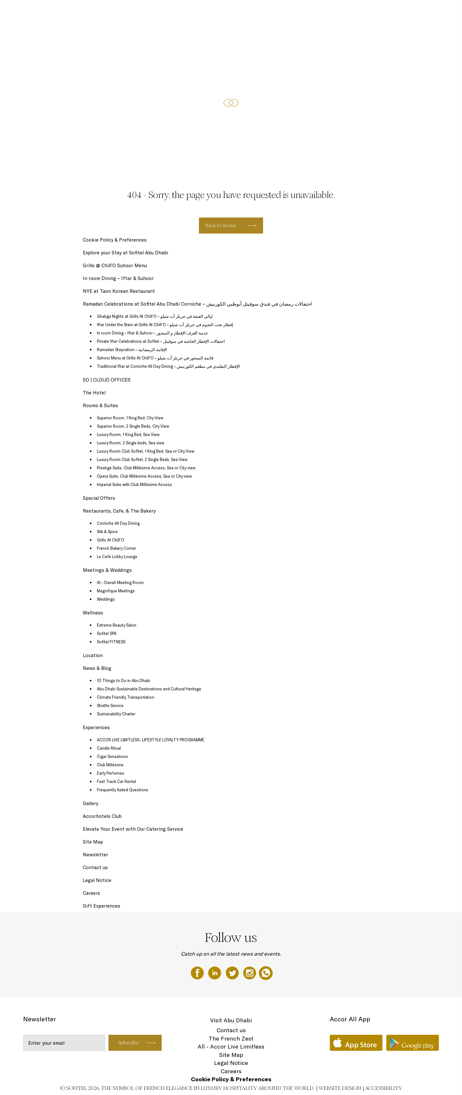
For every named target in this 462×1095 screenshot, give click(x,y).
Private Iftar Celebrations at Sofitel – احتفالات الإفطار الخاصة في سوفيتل (161, 341)
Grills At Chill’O (110, 539)
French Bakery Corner (116, 548)
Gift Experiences (101, 906)
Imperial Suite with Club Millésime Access (134, 484)
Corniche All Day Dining (118, 523)
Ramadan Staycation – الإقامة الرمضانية (132, 349)
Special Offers (355, 12)
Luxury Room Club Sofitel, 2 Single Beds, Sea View (142, 459)
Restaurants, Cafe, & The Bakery (37, 36)
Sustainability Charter (116, 713)
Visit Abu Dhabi (231, 1020)
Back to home (220, 225)
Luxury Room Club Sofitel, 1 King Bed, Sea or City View (145, 451)
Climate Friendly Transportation (125, 697)
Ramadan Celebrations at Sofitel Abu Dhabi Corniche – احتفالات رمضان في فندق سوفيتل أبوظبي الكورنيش (197, 304)
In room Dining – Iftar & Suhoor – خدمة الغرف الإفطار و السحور (152, 332)
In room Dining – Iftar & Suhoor (118, 278)
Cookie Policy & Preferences (115, 240)
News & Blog (97, 668)
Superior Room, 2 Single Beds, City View (133, 426)
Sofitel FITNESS (111, 641)
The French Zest (231, 1038)
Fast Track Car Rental (116, 781)
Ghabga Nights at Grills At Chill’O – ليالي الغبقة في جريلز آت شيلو (155, 316)
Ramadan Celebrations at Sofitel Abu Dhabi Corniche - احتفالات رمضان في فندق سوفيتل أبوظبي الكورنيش (135, 12)
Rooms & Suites (317, 12)
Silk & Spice (107, 531)
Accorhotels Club (102, 816)
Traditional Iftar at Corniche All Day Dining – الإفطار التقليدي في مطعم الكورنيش (168, 366)
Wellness (93, 613)
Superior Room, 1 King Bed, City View (130, 417)
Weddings (106, 599)
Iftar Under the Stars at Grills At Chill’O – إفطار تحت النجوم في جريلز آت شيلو (165, 324)
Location (93, 655)
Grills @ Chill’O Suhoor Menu (115, 265)
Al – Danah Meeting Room (120, 582)
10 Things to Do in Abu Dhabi (123, 680)
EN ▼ (83, 36)
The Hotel (13, 12)
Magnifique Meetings (116, 590)
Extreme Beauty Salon (116, 625)
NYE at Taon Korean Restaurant (119, 291)
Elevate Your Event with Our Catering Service (133, 829)
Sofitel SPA (106, 633)
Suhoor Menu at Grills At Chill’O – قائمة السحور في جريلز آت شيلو (155, 357)
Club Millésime (110, 764)
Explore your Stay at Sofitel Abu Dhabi (125, 253)
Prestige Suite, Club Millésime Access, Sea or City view (146, 467)
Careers (91, 893)
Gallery (90, 803)
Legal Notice (97, 880)
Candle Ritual (109, 748)
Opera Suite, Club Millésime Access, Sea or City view (144, 476)
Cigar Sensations (112, 756)
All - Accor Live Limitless (231, 1046)
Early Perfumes (110, 773)
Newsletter (95, 855)
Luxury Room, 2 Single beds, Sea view (130, 442)
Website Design (340, 1088)
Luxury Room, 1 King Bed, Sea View (128, 434)
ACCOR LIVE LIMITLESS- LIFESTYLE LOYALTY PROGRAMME (150, 739)
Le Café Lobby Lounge (117, 556)
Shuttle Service (110, 705)
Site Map (93, 842)
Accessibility (383, 1088)
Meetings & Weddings (107, 570)
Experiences (96, 727)
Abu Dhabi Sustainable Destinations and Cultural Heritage (149, 688)
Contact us (95, 867)
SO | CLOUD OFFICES (271, 12)
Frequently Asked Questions (122, 789)
